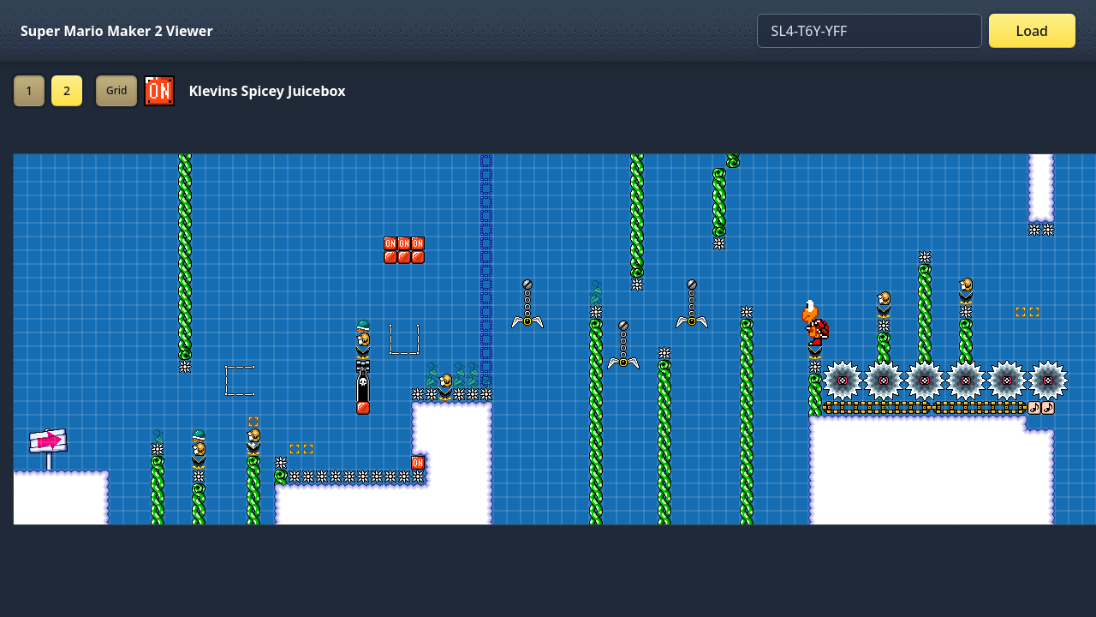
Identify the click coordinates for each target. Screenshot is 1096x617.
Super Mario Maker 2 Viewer (117, 30)
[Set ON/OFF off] (159, 90)
